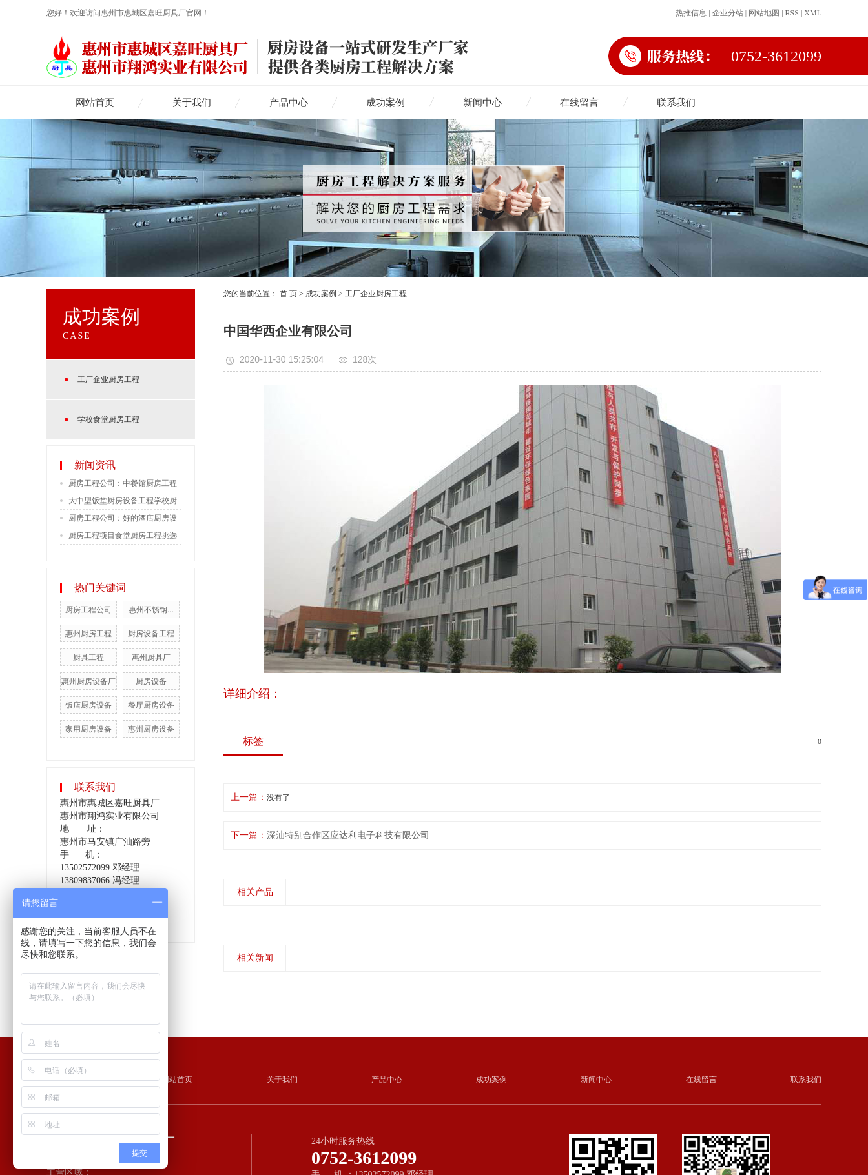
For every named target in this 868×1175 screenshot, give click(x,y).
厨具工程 (88, 657)
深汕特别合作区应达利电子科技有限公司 (348, 835)
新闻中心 (482, 102)
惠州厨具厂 (151, 657)
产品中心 (288, 102)
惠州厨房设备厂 (88, 681)
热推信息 (691, 12)
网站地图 (764, 12)
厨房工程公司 (88, 609)
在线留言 (579, 102)
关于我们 (191, 102)
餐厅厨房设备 (151, 705)
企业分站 (727, 12)
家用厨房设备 (88, 729)
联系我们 (676, 102)
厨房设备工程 (151, 633)
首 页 (288, 293)
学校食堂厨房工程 (109, 419)
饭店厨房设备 (88, 705)
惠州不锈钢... (151, 609)
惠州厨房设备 (151, 729)
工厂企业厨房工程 (109, 379)
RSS (792, 12)
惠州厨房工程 (88, 633)
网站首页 (95, 102)
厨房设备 (151, 681)
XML (813, 12)
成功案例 (385, 102)
